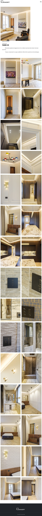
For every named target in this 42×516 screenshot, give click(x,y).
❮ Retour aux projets (5, 41)
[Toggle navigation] (40, 2)
